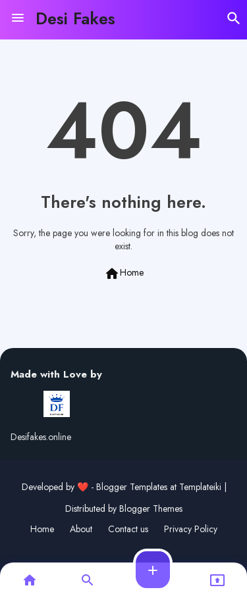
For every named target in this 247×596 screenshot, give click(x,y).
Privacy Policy (190, 529)
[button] (234, 18)
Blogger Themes (150, 508)
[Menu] (18, 18)
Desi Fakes (75, 18)
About (81, 529)
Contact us (128, 529)
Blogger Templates (131, 486)
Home (124, 274)
